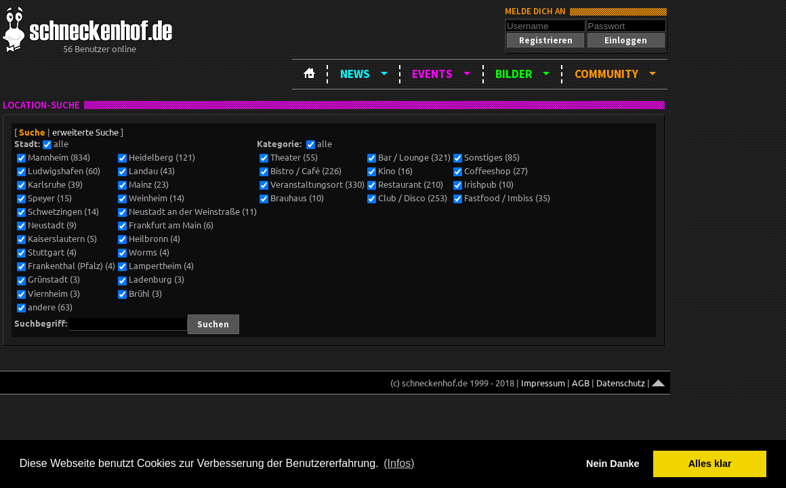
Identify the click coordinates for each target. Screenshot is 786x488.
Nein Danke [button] (612, 463)
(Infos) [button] (399, 463)
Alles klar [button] (710, 463)
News (355, 73)
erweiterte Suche (85, 132)
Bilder (513, 73)
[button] (545, 40)
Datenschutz (620, 382)
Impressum (543, 382)
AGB (581, 382)
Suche (32, 132)
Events (432, 73)
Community (606, 73)
